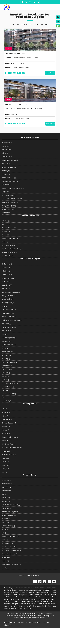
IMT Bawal (6, 433)
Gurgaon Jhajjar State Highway (13, 188)
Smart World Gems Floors (15, 54)
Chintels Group (7, 366)
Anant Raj (6, 390)
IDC (4, 533)
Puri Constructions (9, 310)
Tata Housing (7, 274)
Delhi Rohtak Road (9, 454)
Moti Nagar (6, 171)
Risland (5, 306)
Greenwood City (8, 543)
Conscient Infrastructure (10, 362)
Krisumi (5, 334)
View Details (50, 73)
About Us (7, 625)
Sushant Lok (7, 143)
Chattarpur (6, 213)
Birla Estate (6, 373)
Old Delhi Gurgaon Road (11, 160)
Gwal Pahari (6, 185)
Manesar (5, 430)
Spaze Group (7, 285)
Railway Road (7, 157)
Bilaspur (5, 458)
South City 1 (6, 487)
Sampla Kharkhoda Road (11, 505)
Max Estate (6, 324)
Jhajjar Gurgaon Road (10, 181)
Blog (39, 622)
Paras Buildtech (8, 313)
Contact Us (46, 622)
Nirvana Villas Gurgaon (10, 512)
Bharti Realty (7, 376)
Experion (5, 348)
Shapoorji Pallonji (8, 303)
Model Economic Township (12, 320)
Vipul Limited (7, 264)
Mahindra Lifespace (9, 327)
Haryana (5, 235)
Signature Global (8, 299)
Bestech (5, 380)
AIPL (4, 397)
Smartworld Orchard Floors (16, 104)
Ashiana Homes (8, 387)
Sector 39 (6, 498)
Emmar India (7, 352)
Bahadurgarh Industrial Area (12, 564)
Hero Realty (6, 341)
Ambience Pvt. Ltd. (9, 394)
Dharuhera (6, 451)
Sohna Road (6, 150)
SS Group (6, 281)
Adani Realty (7, 401)
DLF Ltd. (6, 359)
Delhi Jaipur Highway (9, 206)
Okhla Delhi (6, 164)
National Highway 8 (9, 167)
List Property (30, 622)
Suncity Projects (8, 278)
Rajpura (5, 416)
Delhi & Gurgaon (8, 209)
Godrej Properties (9, 345)
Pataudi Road (7, 419)
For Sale (21, 622)
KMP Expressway (8, 526)
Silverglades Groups (9, 296)
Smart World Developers (11, 292)
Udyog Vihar (6, 480)
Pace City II (6, 508)
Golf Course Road (9, 195)
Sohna (5, 153)
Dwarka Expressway (10, 202)
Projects (13, 622)
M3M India (6, 331)
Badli (4, 472)
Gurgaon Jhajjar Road (10, 238)
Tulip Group (6, 271)
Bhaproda (6, 465)
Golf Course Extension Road (12, 199)
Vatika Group (7, 267)
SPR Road (6, 146)
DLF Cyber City (7, 256)
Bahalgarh (6, 469)
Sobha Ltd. (6, 288)
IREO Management (9, 338)
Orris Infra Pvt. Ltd (9, 317)
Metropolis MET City (9, 178)
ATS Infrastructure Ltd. (10, 383)
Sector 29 (6, 412)
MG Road (6, 174)
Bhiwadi (5, 462)
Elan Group (6, 355)
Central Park (7, 369)
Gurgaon (5, 192)
